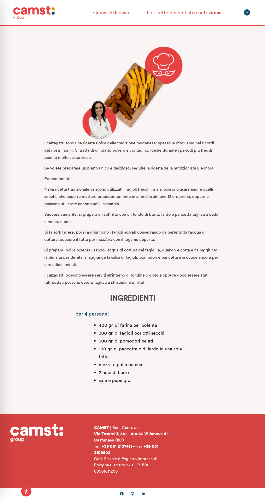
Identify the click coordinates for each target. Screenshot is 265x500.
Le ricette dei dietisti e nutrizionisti (185, 12)
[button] (247, 12)
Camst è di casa (111, 12)
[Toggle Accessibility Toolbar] (26, 491)
